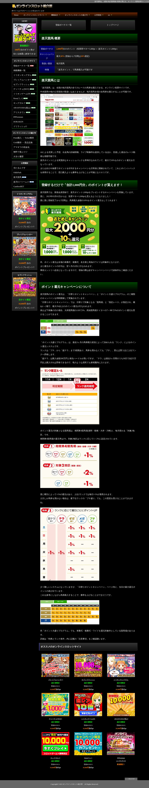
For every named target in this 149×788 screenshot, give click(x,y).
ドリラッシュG (20, 126)
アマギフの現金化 (21, 147)
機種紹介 (56, 15)
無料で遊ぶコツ (20, 152)
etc (110, 15)
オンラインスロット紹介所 (73, 784)
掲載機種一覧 (19, 70)
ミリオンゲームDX (88, 719)
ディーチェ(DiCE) (55, 719)
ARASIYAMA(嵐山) (121, 719)
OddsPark (17, 172)
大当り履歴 (18, 156)
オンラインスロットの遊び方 (77, 15)
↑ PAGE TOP (131, 779)
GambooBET (18, 186)
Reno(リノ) (88, 758)
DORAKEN (18, 122)
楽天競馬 (19, 177)
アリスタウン (21, 112)
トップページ (113, 25)
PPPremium (121, 758)
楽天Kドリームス (23, 182)
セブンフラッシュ (88, 680)
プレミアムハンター (55, 680)
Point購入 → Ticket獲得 (23, 138)
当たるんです (19, 168)
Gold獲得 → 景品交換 (23, 142)
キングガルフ (55, 758)
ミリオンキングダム (121, 680)
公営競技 (99, 15)
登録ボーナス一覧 (64, 25)
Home (16, 15)
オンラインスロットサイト (35, 15)
